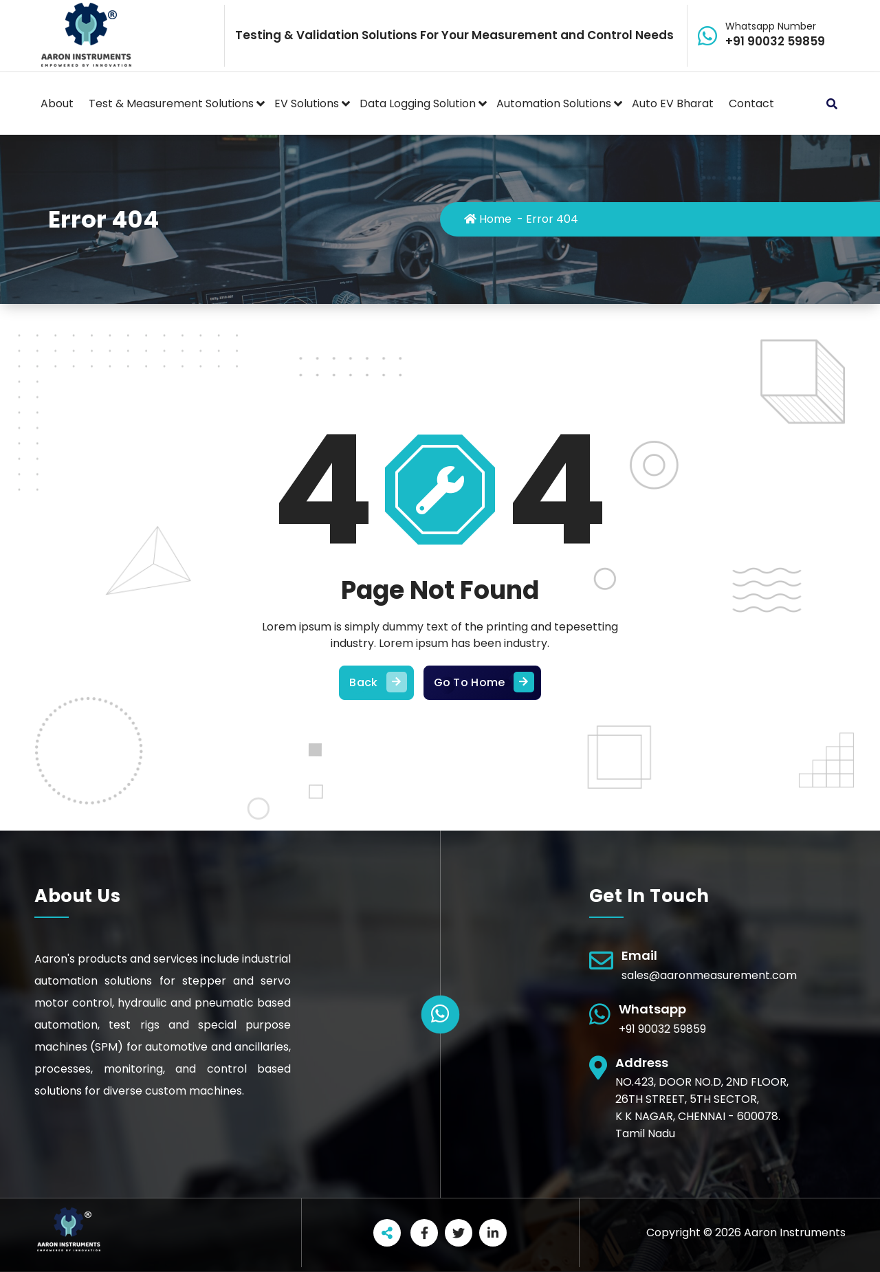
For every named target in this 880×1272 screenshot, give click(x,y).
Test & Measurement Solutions (171, 103)
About (57, 103)
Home (488, 219)
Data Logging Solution (418, 103)
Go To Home (482, 682)
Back (376, 682)
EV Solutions (306, 103)
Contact (751, 103)
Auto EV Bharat (673, 103)
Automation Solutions (553, 103)
